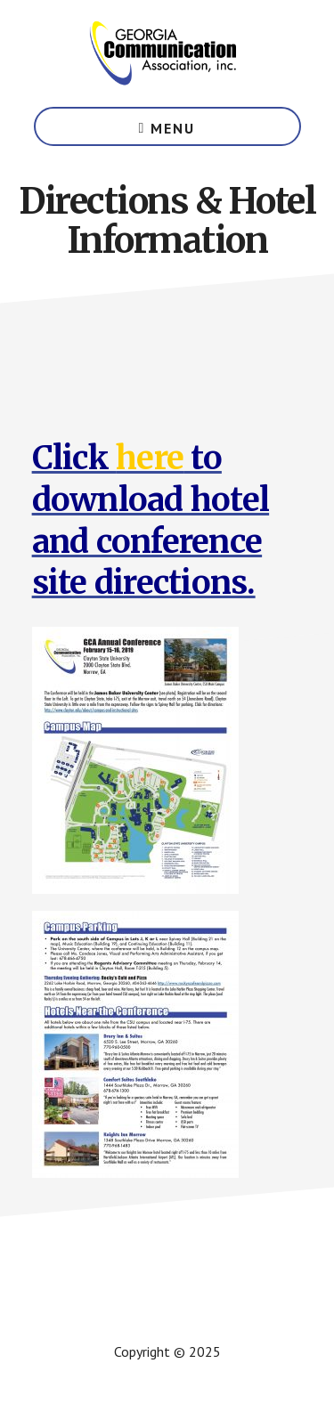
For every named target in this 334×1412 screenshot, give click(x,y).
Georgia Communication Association (167, 53)
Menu (173, 128)
